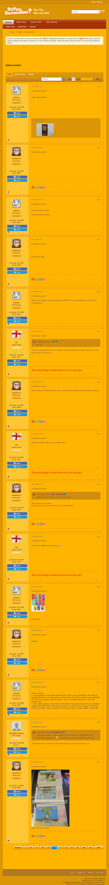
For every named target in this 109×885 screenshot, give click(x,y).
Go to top (99, 873)
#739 (98, 240)
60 (77, 848)
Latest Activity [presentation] (19, 74)
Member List (22, 27)
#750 (98, 762)
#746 (98, 587)
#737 (98, 148)
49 (48, 848)
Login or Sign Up (97, 2)
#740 (98, 292)
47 (37, 848)
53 (72, 848)
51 (60, 848)
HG (16, 342)
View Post (57, 341)
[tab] (9, 74)
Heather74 (16, 158)
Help (72, 873)
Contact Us (81, 873)
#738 (98, 200)
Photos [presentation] (31, 74)
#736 (98, 87)
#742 (98, 382)
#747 (98, 631)
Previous (18, 848)
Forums (8, 22)
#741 (98, 332)
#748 (98, 683)
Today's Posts (36, 22)
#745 (98, 536)
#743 (98, 434)
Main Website (51, 22)
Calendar (33, 27)
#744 (98, 484)
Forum (13, 32)
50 (54, 848)
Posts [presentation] (9, 74)
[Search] (85, 12)
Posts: (14, 109)
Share (17, 113)
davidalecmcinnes (16, 733)
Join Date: (13, 107)
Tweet (17, 116)
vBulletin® (93, 880)
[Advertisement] (57, 54)
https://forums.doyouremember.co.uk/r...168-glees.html (52, 505)
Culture (20, 32)
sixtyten (16, 97)
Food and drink (29, 32)
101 (90, 848)
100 (84, 848)
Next (98, 848)
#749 (98, 722)
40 (31, 848)
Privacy (90, 873)
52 (66, 848)
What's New (21, 22)
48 (42, 848)
